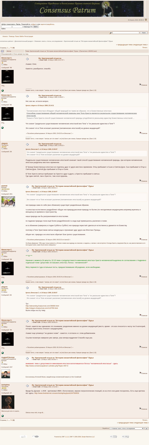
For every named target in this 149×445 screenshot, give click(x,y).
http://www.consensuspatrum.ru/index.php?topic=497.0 (47, 366)
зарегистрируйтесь (47, 24)
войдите (34, 24)
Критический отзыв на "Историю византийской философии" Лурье (88, 41)
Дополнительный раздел (24, 41)
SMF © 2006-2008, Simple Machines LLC (82, 436)
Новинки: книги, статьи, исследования (49, 41)
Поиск (17, 36)
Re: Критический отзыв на (49, 58)
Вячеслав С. (6, 58)
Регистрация (28, 36)
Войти (22, 36)
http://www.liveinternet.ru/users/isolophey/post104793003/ (56, 393)
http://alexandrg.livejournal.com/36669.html (42, 306)
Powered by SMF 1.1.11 (61, 436)
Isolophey (5, 385)
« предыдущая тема (124, 45)
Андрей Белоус (8, 357)
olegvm (4, 143)
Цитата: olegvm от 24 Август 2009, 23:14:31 (40, 105)
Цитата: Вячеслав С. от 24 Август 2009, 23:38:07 (41, 149)
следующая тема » (140, 45)
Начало (5, 36)
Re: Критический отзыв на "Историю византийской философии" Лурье (63, 186)
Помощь (12, 36)
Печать (144, 47)
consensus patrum (6, 41)
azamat (4, 186)
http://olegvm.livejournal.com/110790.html (42, 308)
